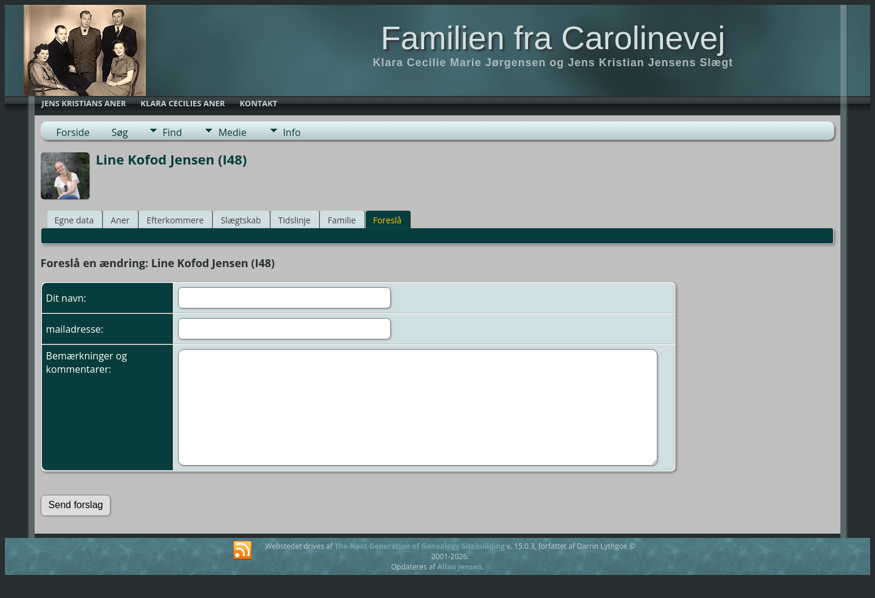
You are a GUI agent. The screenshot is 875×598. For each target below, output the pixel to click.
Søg (119, 132)
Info (292, 132)
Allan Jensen (459, 567)
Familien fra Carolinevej (552, 37)
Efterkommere (175, 220)
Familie (341, 220)
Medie (232, 132)
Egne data (74, 220)
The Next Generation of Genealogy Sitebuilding (419, 546)
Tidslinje (294, 220)
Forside (73, 132)
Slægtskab (241, 220)
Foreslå (387, 220)
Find (172, 132)
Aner (120, 220)
